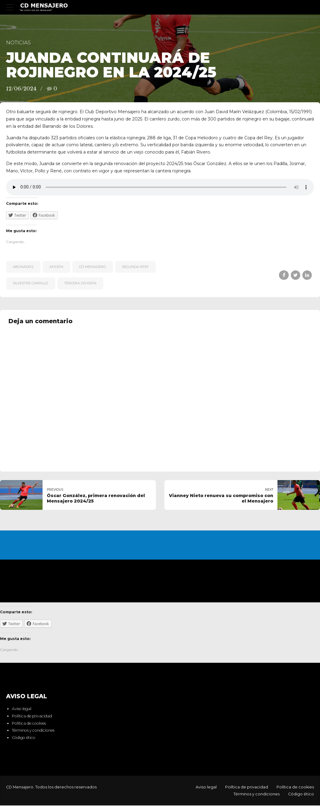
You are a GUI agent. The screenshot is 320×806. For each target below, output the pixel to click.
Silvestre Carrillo (30, 283)
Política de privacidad (32, 716)
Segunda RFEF (135, 267)
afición (56, 267)
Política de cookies (29, 723)
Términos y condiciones (33, 731)
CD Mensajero (92, 267)
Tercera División (80, 283)
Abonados (23, 267)
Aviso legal (21, 709)
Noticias (18, 42)
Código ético (23, 738)
